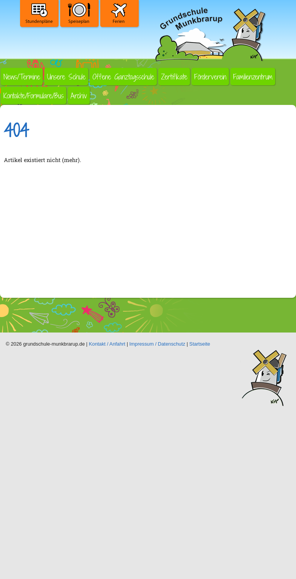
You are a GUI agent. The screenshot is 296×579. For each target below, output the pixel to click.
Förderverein (210, 76)
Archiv (79, 95)
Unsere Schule (66, 76)
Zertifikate (174, 76)
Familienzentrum (252, 76)
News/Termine (21, 76)
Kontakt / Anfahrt (107, 344)
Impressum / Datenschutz (157, 344)
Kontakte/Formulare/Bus (33, 95)
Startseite (199, 344)
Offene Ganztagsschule (123, 76)
